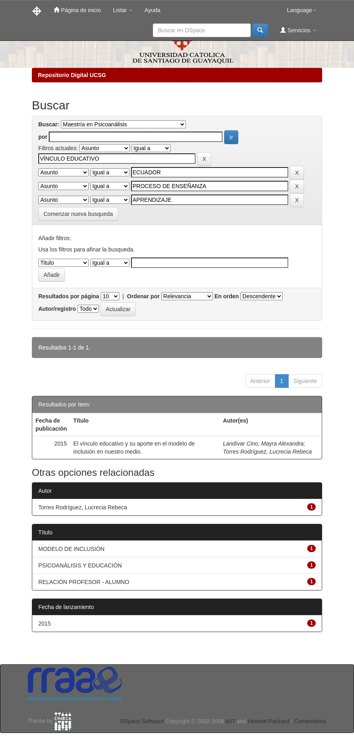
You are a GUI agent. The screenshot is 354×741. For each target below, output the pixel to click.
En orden (226, 296)
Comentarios (310, 721)
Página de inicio (77, 9)
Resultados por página (68, 296)
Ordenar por (143, 296)
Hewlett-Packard (268, 721)
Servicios (298, 30)
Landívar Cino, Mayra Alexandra (263, 443)
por (43, 137)
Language (301, 10)
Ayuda (152, 10)
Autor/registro (57, 309)
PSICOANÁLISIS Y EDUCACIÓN (80, 565)
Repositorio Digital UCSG (72, 75)
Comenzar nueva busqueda (78, 214)
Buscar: (48, 124)
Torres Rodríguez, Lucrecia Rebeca (267, 451)
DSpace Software (142, 721)
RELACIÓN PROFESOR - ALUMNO (83, 582)
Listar (122, 10)
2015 (44, 623)
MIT (230, 721)
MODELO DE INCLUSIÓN (71, 549)
